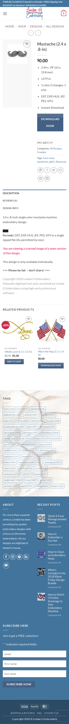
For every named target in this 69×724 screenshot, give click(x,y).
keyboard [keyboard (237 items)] (11, 456)
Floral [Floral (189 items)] (9, 438)
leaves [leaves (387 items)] (28, 456)
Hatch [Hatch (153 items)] (45, 444)
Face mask (48, 158)
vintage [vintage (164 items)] (41, 486)
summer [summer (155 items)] (10, 486)
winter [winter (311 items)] (57, 486)
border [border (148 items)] (53, 420)
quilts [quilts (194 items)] (41, 468)
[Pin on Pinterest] (40, 179)
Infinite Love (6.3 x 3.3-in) (18, 351)
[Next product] (31, 33)
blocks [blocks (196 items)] (38, 420)
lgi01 (52, 161)
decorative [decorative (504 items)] (12, 432)
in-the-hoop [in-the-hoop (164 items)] (46, 450)
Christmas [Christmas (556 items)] (47, 426)
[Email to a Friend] (60, 170)
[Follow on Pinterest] (19, 557)
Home (9, 26)
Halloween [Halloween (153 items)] (28, 444)
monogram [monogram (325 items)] (53, 462)
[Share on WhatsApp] (40, 170)
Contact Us (51, 713)
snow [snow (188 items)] (30, 480)
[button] (5, 13)
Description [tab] (11, 193)
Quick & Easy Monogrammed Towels (57, 519)
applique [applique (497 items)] (48, 414)
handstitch (42, 161)
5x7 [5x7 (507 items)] (22, 409)
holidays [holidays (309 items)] (27, 450)
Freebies (41, 152)
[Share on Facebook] (47, 170)
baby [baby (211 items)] (9, 420)
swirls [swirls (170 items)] (26, 486)
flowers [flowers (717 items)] (40, 438)
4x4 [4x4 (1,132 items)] (9, 409)
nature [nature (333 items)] (10, 468)
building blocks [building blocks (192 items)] (14, 426)
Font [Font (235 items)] (55, 438)
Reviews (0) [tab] (10, 200)
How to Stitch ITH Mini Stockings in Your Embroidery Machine (56, 603)
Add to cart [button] (14, 361)
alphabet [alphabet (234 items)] (38, 409)
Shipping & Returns (22, 713)
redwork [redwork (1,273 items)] (11, 474)
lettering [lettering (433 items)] (44, 456)
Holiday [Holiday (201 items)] (10, 450)
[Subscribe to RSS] (26, 557)
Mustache (61, 161)
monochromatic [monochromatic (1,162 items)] (30, 462)
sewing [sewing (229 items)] (40, 474)
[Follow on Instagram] (13, 557)
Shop (22, 26)
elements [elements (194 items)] (30, 432)
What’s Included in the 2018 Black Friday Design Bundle (57, 576)
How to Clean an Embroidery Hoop (57, 555)
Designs (36, 26)
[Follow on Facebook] (6, 557)
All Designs (55, 26)
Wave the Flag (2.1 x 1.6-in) (51, 353)
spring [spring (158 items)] (45, 480)
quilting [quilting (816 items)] (25, 468)
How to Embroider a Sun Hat (55, 537)
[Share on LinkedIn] (47, 179)
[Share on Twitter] (54, 170)
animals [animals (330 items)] (30, 414)
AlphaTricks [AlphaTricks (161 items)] (12, 414)
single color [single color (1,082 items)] (13, 480)
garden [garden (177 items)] (10, 444)
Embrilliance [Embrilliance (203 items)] (50, 432)
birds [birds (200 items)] (23, 420)
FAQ (39, 713)
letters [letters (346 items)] (10, 462)
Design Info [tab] (10, 208)
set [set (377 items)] (26, 474)
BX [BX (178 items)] (31, 426)
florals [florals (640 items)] (24, 438)
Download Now (50, 122)
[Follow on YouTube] (6, 565)
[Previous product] (38, 33)
